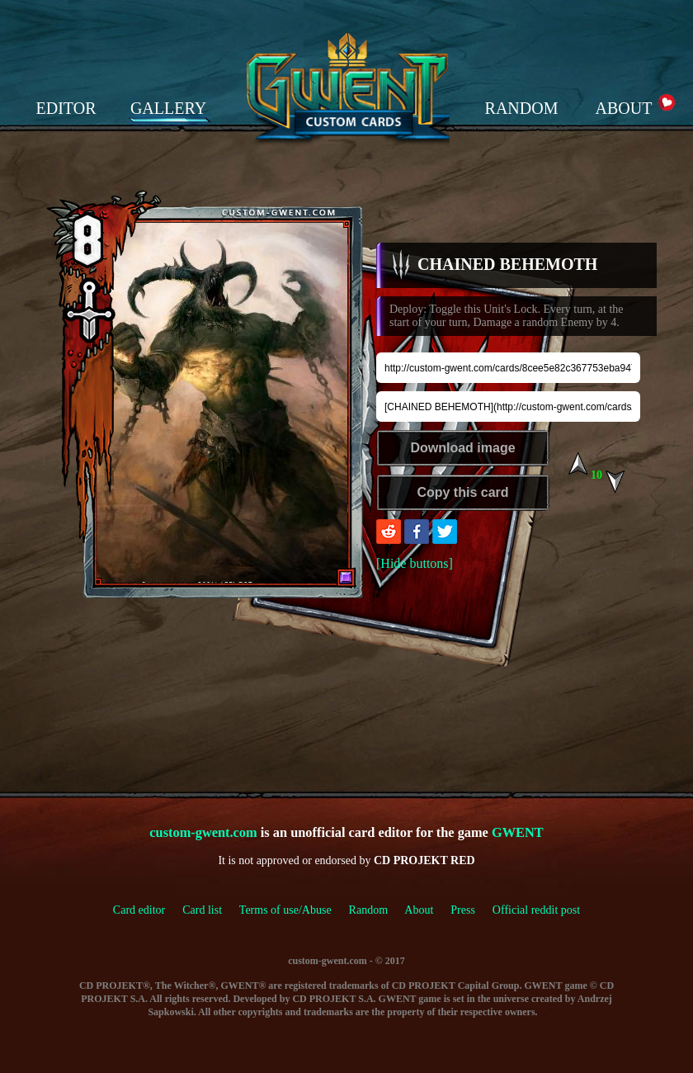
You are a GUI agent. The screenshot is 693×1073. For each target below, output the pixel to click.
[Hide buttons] (414, 563)
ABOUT (624, 108)
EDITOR (66, 108)
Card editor (139, 910)
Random (368, 910)
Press (462, 910)
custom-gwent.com (203, 832)
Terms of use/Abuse (294, 910)
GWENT (518, 832)
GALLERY (168, 108)
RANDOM (522, 108)
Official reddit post (536, 910)
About (418, 910)
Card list (202, 910)
